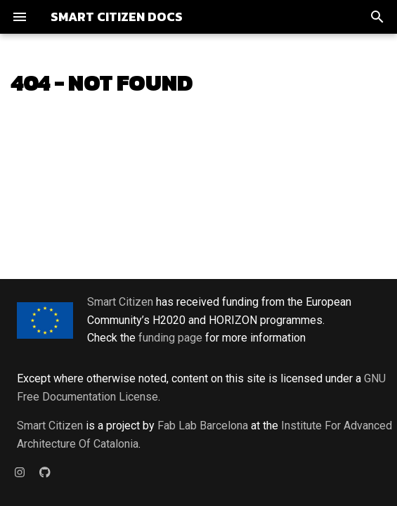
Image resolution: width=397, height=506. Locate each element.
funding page (170, 337)
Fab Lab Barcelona (202, 425)
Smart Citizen (120, 302)
